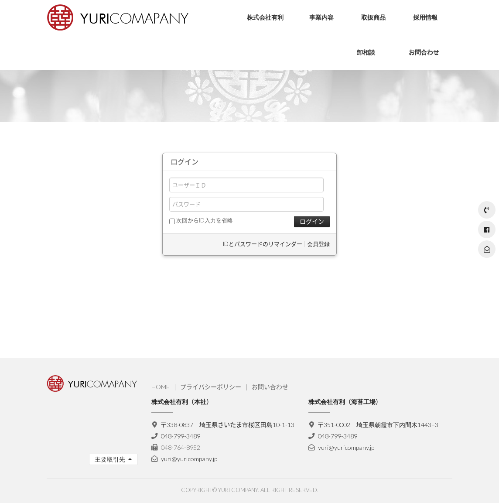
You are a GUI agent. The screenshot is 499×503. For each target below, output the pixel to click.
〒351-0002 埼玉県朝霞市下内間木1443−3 (378, 424)
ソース (363, 58)
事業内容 (321, 17)
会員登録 (318, 243)
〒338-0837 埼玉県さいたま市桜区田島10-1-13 (228, 424)
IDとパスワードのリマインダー (262, 243)
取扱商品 (373, 17)
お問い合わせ (270, 386)
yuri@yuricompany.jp (189, 458)
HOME (160, 386)
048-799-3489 (180, 436)
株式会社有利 (265, 17)
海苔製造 (314, 58)
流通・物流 (317, 45)
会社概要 (252, 58)
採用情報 (425, 17)
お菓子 (363, 45)
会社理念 (252, 45)
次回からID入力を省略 (201, 220)
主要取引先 (110, 459)
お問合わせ (424, 52)
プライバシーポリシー (210, 386)
